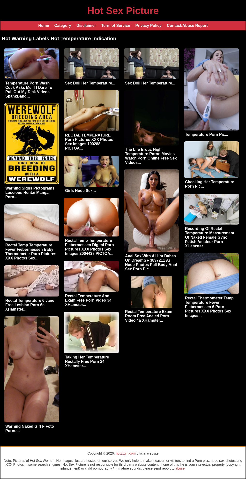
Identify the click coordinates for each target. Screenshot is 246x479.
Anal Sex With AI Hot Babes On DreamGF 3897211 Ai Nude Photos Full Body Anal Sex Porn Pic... (151, 262)
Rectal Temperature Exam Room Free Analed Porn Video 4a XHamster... (148, 316)
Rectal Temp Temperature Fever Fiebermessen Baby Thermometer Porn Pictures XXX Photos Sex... (30, 251)
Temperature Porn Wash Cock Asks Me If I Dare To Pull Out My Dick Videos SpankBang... (28, 89)
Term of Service (115, 25)
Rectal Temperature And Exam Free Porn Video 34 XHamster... (88, 300)
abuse (180, 468)
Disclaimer (86, 25)
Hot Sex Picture (123, 10)
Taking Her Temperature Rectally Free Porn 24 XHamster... (87, 361)
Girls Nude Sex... (80, 191)
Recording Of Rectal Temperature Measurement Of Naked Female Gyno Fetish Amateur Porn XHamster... (209, 237)
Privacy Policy (148, 25)
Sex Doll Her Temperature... (90, 83)
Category (62, 25)
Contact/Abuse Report (187, 25)
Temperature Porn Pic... (206, 134)
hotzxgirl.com (125, 453)
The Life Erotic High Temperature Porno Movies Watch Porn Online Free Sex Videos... (151, 156)
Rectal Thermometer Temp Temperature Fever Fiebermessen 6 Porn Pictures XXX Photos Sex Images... (209, 307)
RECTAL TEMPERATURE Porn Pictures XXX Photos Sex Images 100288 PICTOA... (89, 141)
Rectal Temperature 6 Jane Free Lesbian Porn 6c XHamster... (29, 304)
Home (43, 25)
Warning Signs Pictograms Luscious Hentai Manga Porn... (29, 192)
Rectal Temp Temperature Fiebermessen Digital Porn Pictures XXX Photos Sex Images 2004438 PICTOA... (89, 247)
